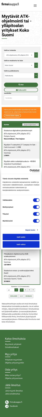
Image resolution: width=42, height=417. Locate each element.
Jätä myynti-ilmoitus (14, 390)
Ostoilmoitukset (12, 347)
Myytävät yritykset (13, 344)
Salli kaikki (21, 237)
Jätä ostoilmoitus (12, 393)
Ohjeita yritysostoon (14, 378)
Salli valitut (21, 244)
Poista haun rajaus (12, 115)
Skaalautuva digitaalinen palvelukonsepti (18, 130)
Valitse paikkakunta (11, 71)
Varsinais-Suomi (10, 279)
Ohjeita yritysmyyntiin (14, 362)
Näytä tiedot (30, 230)
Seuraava (28, 296)
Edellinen (13, 296)
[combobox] (21, 55)
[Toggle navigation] (35, 5)
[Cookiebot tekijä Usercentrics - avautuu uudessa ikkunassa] (29, 170)
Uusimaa (7, 153)
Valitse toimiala (10, 50)
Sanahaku (7, 93)
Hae (21, 85)
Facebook (11, 406)
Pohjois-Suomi (9, 136)
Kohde (6, 125)
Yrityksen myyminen (13, 359)
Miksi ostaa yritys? (13, 375)
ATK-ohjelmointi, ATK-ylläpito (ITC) (17, 134)
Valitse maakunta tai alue (13, 61)
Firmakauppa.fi (13, 402)
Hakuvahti (21, 90)
